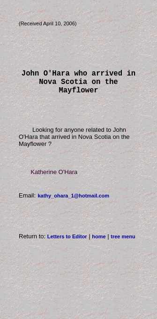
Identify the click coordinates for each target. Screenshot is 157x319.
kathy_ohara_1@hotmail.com (73, 201)
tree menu (123, 242)
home (98, 242)
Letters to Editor (67, 242)
